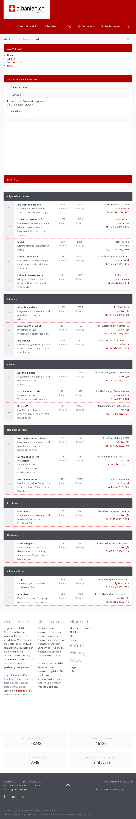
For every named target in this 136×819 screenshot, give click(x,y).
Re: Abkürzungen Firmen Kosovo (112, 391)
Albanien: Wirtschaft (29, 325)
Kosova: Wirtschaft (28, 391)
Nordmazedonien (17, 429)
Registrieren (31, 79)
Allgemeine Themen (18, 196)
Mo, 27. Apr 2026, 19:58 (117, 333)
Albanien (12, 299)
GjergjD (125, 311)
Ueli (127, 460)
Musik (20, 241)
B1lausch (124, 344)
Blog (72, 636)
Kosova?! (22, 406)
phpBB (19, 810)
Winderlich (123, 395)
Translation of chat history (116, 204)
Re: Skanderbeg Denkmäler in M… (112, 543)
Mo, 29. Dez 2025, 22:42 (117, 380)
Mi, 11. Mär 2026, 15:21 (117, 413)
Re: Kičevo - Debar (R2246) (116, 438)
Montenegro (14, 535)
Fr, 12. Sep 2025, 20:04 (117, 399)
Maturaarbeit (122, 219)
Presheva (12, 503)
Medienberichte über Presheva (113, 511)
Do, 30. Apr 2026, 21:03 (117, 315)
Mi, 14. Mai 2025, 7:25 (118, 486)
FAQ (68, 26)
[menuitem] (86, 26)
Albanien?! (23, 340)
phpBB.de (36, 814)
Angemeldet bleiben (20, 104)
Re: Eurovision (122, 241)
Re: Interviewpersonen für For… (113, 579)
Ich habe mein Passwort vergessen (26, 101)
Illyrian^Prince (122, 583)
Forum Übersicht (27, 26)
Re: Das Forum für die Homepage (112, 594)
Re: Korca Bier (122, 275)
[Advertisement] (68, 146)
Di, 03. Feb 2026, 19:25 (117, 348)
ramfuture (101, 762)
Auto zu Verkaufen (119, 479)
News (10, 65)
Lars (126, 245)
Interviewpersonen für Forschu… (113, 405)
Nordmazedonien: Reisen (32, 438)
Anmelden (13, 79)
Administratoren (22, 690)
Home (10, 55)
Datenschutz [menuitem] (39, 785)
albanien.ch (52, 26)
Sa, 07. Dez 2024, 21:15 (117, 551)
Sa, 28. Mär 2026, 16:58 (117, 587)
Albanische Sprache (29, 204)
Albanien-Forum (16, 571)
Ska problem (14, 62)
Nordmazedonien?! (28, 479)
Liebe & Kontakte (27, 256)
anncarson (123, 208)
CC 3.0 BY (90, 814)
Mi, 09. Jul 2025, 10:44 (118, 282)
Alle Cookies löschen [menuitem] (15, 785)
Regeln (74, 667)
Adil (127, 409)
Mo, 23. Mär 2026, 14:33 (117, 264)
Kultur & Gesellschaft (30, 219)
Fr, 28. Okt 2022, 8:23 (118, 464)
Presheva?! (23, 511)
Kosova (11, 364)
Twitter (66, 814)
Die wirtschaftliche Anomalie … (113, 325)
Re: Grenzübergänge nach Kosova (112, 372)
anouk (126, 223)
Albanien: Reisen (27, 307)
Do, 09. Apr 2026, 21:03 (117, 445)
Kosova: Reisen (26, 372)
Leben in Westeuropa (30, 275)
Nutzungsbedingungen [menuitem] (16, 789)
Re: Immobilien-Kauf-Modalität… (113, 456)
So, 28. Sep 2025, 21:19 (117, 601)
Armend (125, 260)
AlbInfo (11, 58)
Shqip (20, 579)
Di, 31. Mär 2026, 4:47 (118, 212)
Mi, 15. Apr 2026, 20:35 (117, 227)
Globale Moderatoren (15, 694)
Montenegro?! (26, 543)
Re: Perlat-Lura (121, 307)
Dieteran (124, 279)
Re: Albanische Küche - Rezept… (113, 340)
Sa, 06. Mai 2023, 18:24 (117, 519)
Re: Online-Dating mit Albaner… (113, 256)
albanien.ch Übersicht (81, 628)
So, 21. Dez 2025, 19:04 (117, 249)
